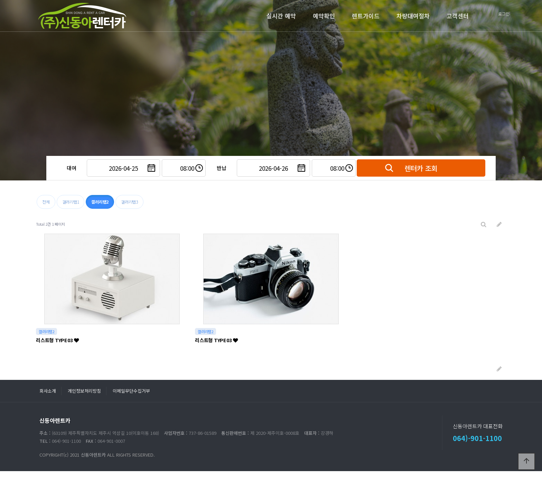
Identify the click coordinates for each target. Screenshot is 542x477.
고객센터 (458, 15)
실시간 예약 (281, 15)
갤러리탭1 (70, 202)
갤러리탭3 (129, 202)
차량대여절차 (413, 15)
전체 (46, 202)
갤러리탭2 (100, 202)
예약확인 (324, 15)
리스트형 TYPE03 (57, 340)
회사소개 (47, 390)
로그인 (504, 14)
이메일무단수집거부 (131, 390)
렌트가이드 (366, 15)
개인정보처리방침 (84, 390)
